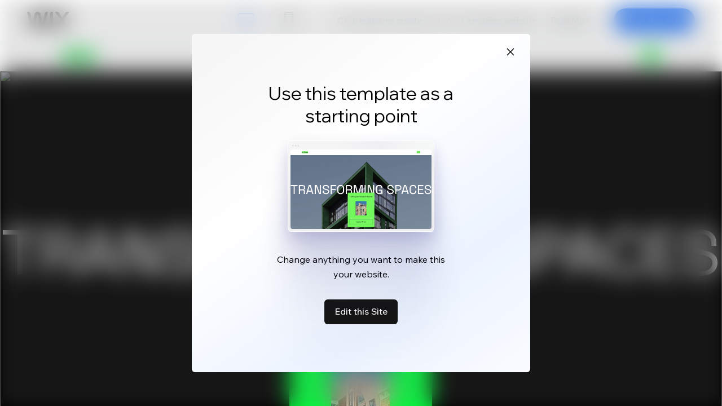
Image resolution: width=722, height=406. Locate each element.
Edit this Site (361, 311)
